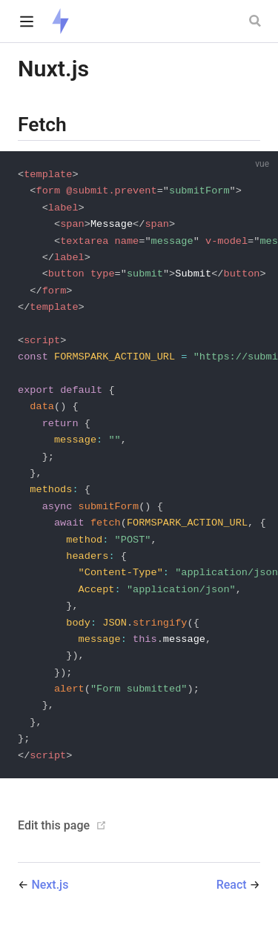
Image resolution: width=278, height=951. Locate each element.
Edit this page (54, 842)
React (233, 902)
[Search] (256, 20)
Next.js (49, 902)
